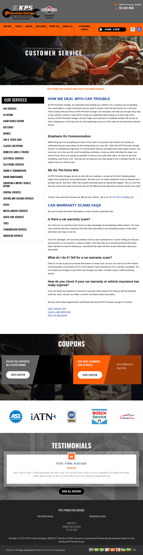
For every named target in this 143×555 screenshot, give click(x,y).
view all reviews (71, 502)
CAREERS (28, 26)
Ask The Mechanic (58, 326)
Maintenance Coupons (97, 527)
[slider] (71, 479)
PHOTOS (18, 26)
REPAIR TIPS (54, 26)
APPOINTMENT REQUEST (84, 28)
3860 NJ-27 (41, 48)
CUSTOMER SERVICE (95, 100)
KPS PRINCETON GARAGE (59, 100)
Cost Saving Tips (57, 320)
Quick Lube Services (59, 323)
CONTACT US (68, 26)
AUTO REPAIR (41, 26)
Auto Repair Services (45, 527)
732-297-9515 (126, 8)
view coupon (18, 386)
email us (128, 208)
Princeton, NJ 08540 (54, 48)
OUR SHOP (7, 26)
